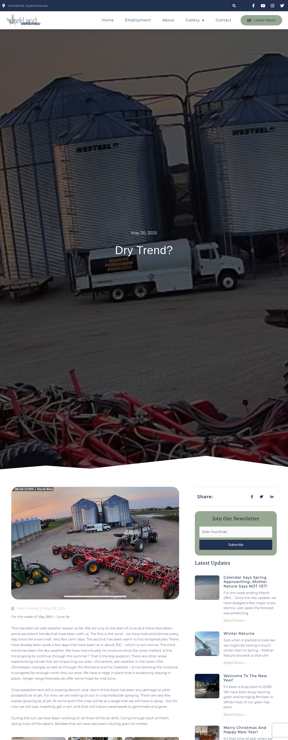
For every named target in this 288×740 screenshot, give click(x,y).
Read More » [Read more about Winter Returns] (234, 663)
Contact (224, 20)
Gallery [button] (195, 20)
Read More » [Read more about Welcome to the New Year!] (234, 715)
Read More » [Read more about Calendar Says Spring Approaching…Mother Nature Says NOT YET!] (234, 620)
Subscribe (235, 545)
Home (108, 20)
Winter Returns (238, 633)
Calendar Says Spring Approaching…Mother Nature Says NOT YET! (245, 581)
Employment (138, 20)
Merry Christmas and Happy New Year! (244, 730)
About (168, 20)
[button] (234, 5)
